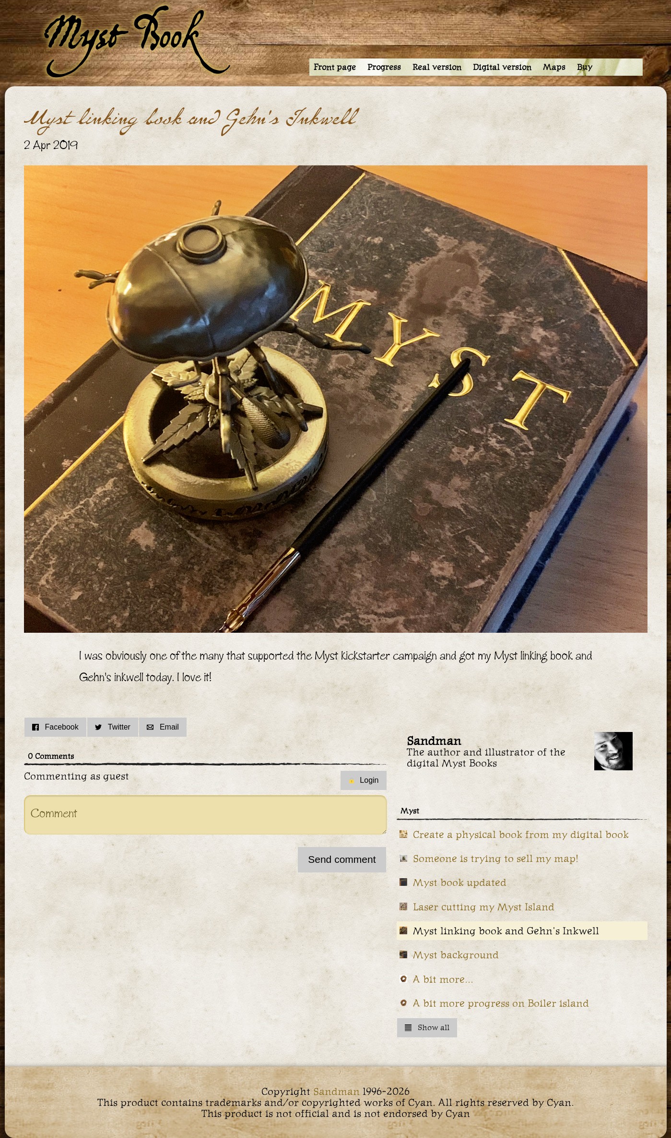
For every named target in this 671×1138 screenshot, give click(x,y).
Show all (427, 1027)
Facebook (55, 727)
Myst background (456, 955)
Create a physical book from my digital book (521, 834)
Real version (436, 67)
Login (363, 780)
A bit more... (443, 979)
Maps (554, 67)
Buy (584, 67)
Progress (384, 67)
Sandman (336, 1091)
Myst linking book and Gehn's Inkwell (506, 931)
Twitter (112, 727)
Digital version (502, 67)
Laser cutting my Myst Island (483, 907)
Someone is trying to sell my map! (496, 858)
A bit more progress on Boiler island (501, 1003)
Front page (335, 67)
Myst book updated (459, 882)
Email (163, 727)
